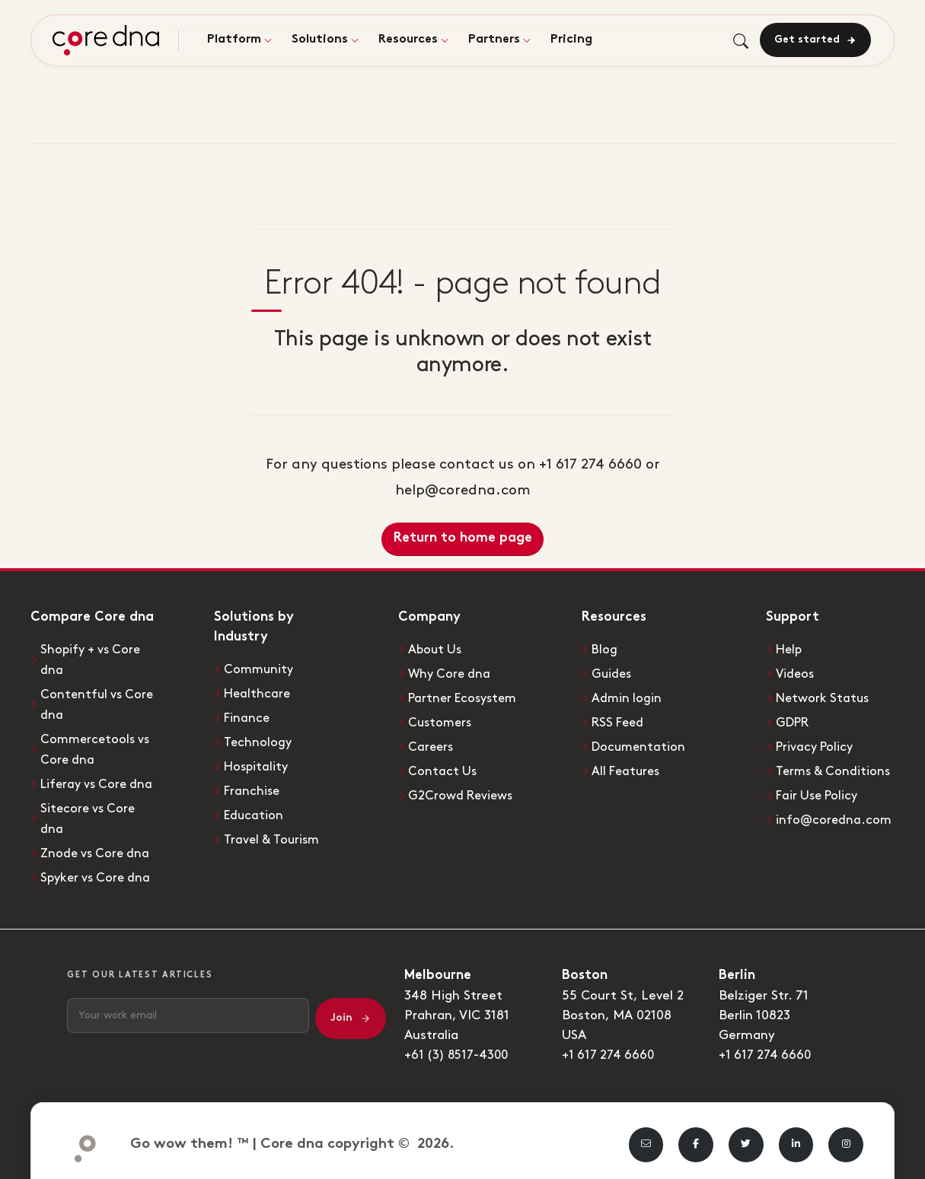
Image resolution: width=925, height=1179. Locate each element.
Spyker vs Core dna (97, 870)
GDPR (794, 720)
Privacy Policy (817, 744)
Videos (796, 673)
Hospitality (258, 764)
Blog (605, 650)
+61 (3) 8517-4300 (459, 1047)
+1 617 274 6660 (610, 1047)
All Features (628, 767)
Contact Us (443, 767)
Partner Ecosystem (466, 697)
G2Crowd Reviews (463, 791)
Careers (431, 744)
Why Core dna (451, 673)
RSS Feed (620, 720)
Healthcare (258, 693)
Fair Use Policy (820, 791)
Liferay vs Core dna (99, 780)
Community (260, 669)
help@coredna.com (463, 490)
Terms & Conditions (835, 767)
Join (350, 1010)
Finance (248, 716)
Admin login (627, 697)
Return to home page (463, 538)
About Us (436, 650)
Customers (441, 720)
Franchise (253, 787)
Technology (258, 740)
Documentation (640, 744)
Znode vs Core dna (97, 847)
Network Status (825, 697)
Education (254, 811)
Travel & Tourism (273, 834)
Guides (612, 673)
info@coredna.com (835, 815)
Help (790, 650)
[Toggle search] (738, 41)
